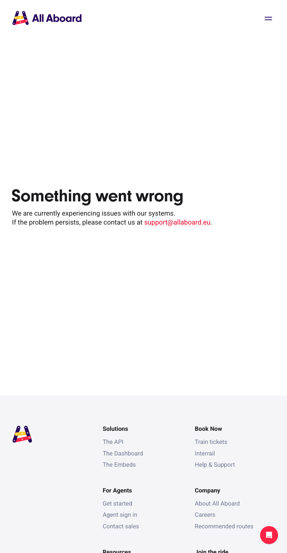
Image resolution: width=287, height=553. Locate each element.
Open (268, 19)
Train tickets (211, 441)
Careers (205, 514)
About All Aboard (217, 503)
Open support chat (269, 535)
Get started (117, 503)
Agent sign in (120, 514)
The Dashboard (123, 453)
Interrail (205, 453)
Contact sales (121, 526)
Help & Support (215, 464)
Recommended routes (224, 526)
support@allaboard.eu (177, 222)
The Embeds (119, 464)
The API (113, 441)
